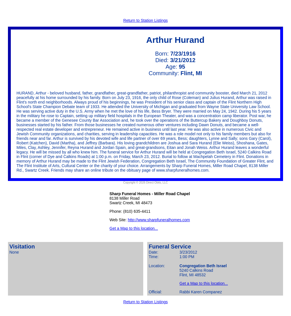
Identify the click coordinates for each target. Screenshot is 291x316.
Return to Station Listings (145, 20)
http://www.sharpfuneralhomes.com (159, 220)
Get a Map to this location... (133, 228)
